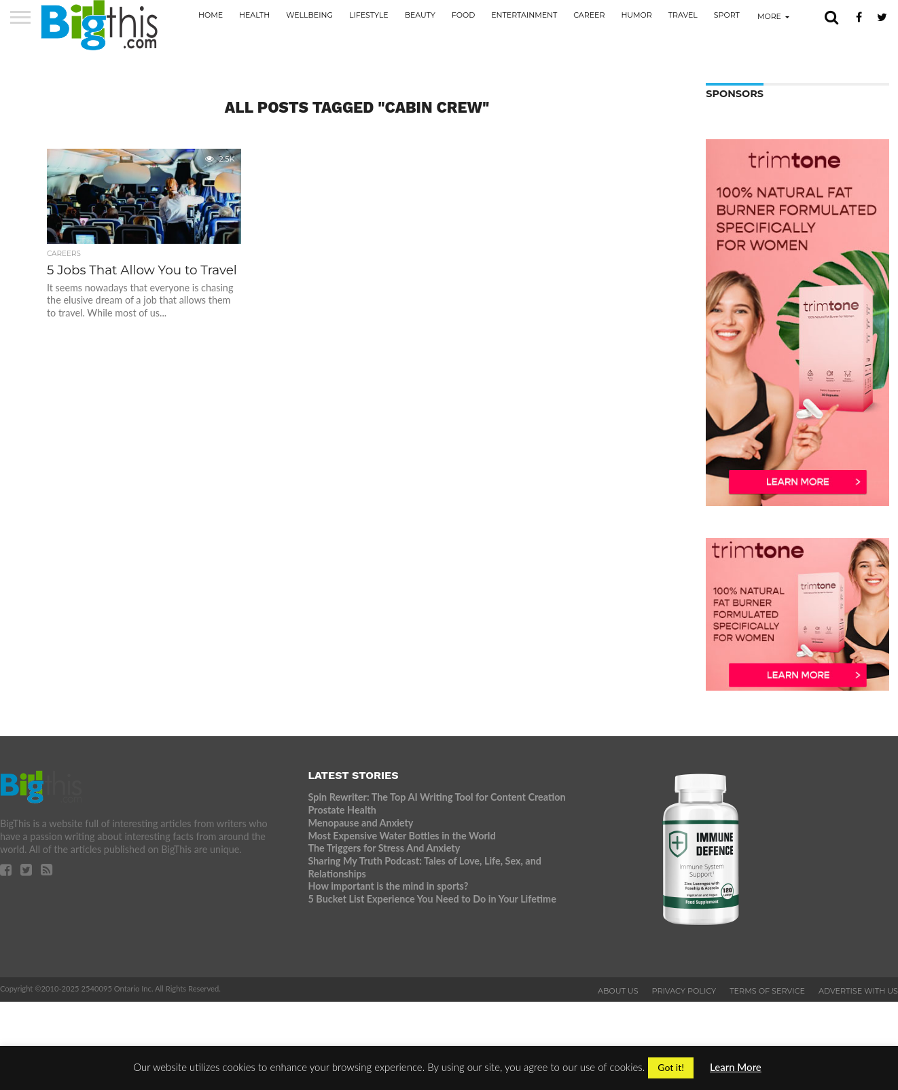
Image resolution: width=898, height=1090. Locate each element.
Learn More (735, 1067)
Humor (636, 15)
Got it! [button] (671, 1067)
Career (589, 15)
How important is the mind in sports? (388, 886)
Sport (727, 15)
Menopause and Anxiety (360, 823)
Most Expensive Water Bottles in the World (401, 835)
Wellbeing (309, 15)
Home (210, 15)
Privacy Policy (684, 991)
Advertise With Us (858, 991)
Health (254, 15)
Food (463, 15)
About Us (618, 991)
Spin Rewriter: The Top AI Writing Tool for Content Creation (436, 797)
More (769, 16)
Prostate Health (342, 810)
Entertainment (524, 15)
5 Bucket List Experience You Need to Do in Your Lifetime (432, 899)
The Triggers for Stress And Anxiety (384, 848)
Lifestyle (369, 15)
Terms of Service (767, 991)
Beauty (420, 15)
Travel (683, 15)
